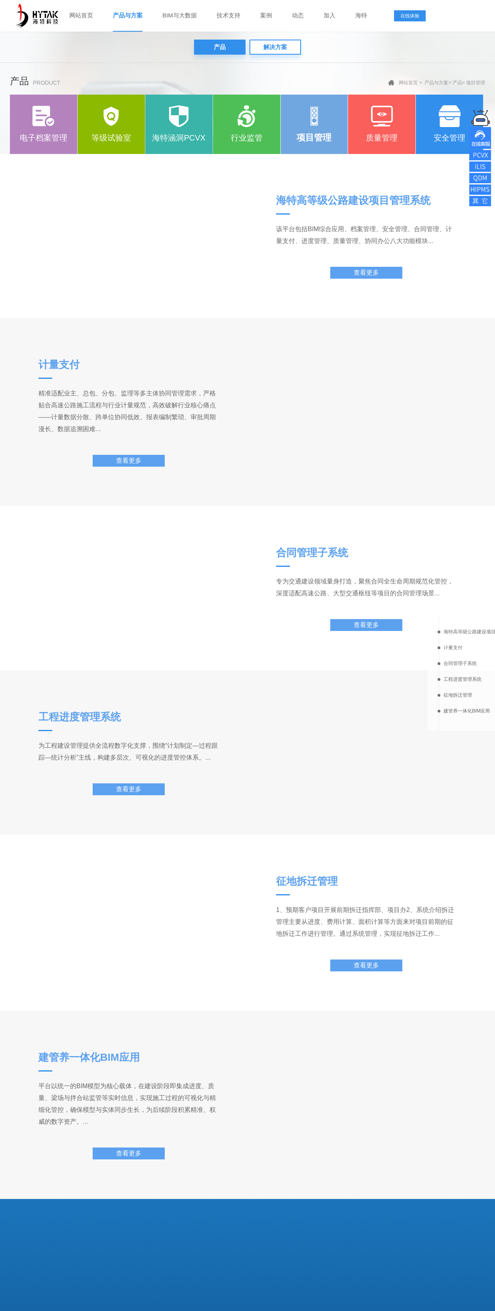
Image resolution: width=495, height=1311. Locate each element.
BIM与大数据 (179, 15)
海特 (361, 15)
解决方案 (275, 47)
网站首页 (81, 15)
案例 (266, 15)
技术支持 (228, 15)
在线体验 (409, 16)
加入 (329, 15)
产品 (220, 47)
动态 (298, 15)
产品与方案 (128, 15)
